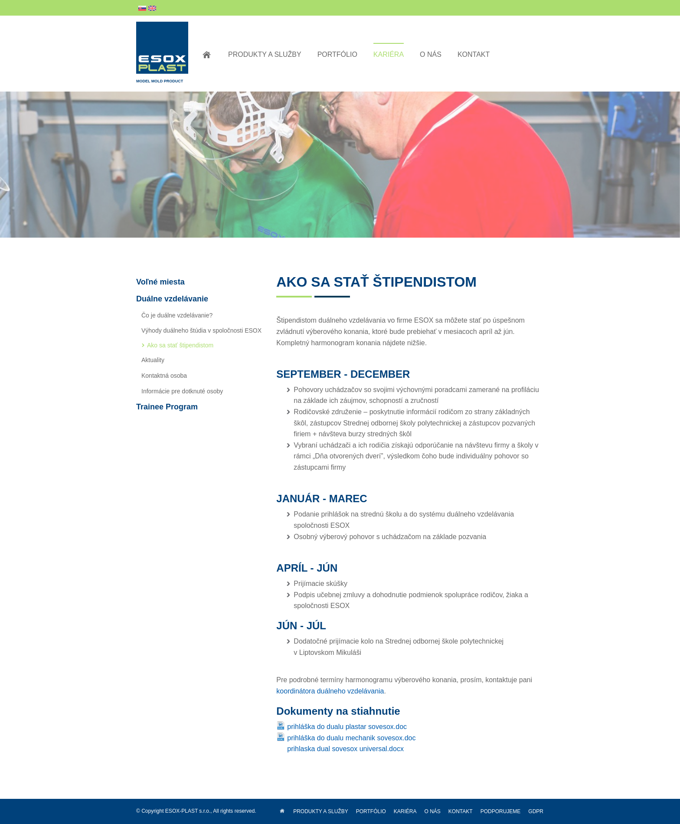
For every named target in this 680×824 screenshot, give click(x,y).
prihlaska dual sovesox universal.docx (345, 748)
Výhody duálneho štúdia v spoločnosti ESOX (201, 330)
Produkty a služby (264, 54)
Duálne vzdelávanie (172, 298)
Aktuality (152, 359)
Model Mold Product (162, 52)
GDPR (535, 811)
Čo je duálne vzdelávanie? (176, 315)
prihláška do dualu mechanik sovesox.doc (351, 738)
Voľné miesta (160, 282)
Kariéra (388, 54)
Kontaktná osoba (164, 375)
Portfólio (337, 54)
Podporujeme (501, 811)
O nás (430, 54)
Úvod (206, 54)
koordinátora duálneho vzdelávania (330, 691)
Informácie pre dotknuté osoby (182, 391)
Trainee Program (167, 406)
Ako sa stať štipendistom (180, 345)
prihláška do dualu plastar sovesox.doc (347, 726)
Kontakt (474, 54)
